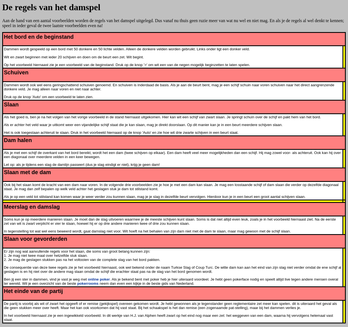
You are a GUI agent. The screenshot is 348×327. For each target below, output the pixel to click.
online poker (99, 279)
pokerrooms (87, 283)
